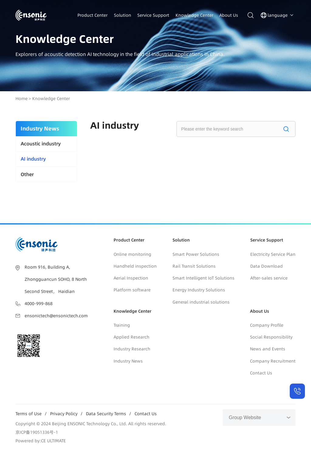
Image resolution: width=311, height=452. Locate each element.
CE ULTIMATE (53, 441)
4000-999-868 (39, 304)
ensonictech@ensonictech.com (56, 316)
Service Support (153, 15)
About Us (228, 15)
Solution (122, 15)
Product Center (92, 15)
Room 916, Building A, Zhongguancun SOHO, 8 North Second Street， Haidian (56, 279)
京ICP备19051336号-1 (36, 432)
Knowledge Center (194, 15)
